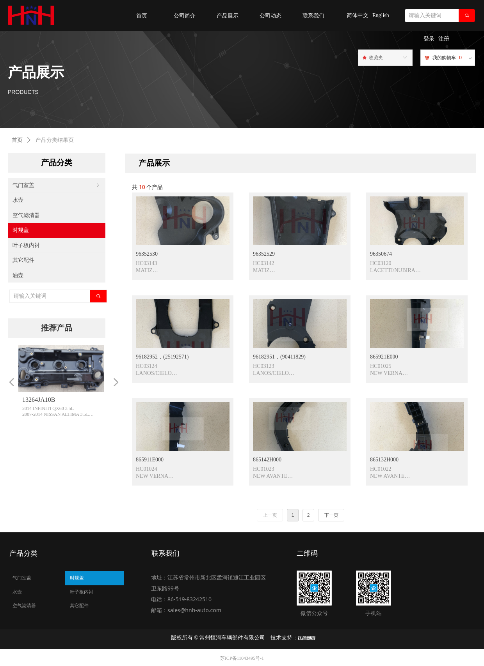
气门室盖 (56, 185)
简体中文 (357, 15)
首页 (17, 140)
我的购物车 (444, 57)
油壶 (17, 275)
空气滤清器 (26, 215)
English (380, 15)
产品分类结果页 (55, 140)
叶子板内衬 (26, 245)
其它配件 (23, 260)
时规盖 (20, 230)
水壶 (17, 200)
